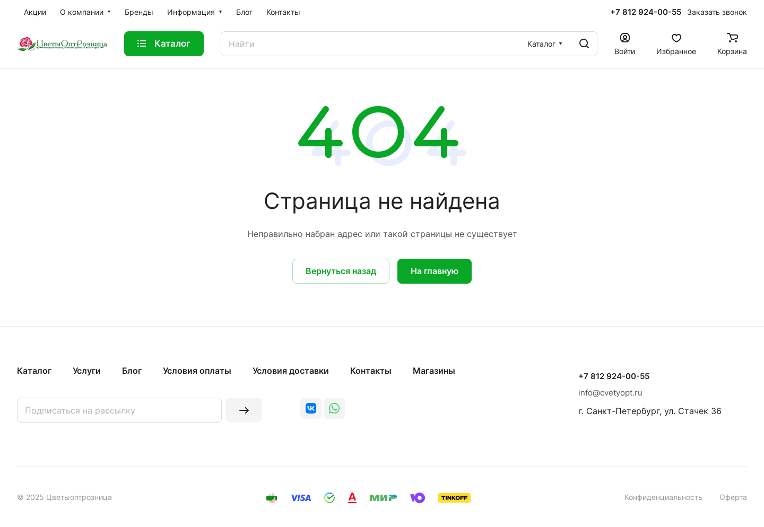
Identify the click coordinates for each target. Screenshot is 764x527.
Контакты (371, 370)
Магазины (434, 370)
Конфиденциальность (663, 497)
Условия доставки (291, 370)
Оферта (733, 497)
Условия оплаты (197, 370)
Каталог (34, 370)
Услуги (87, 370)
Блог (132, 370)
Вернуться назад (341, 271)
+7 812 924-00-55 (645, 12)
